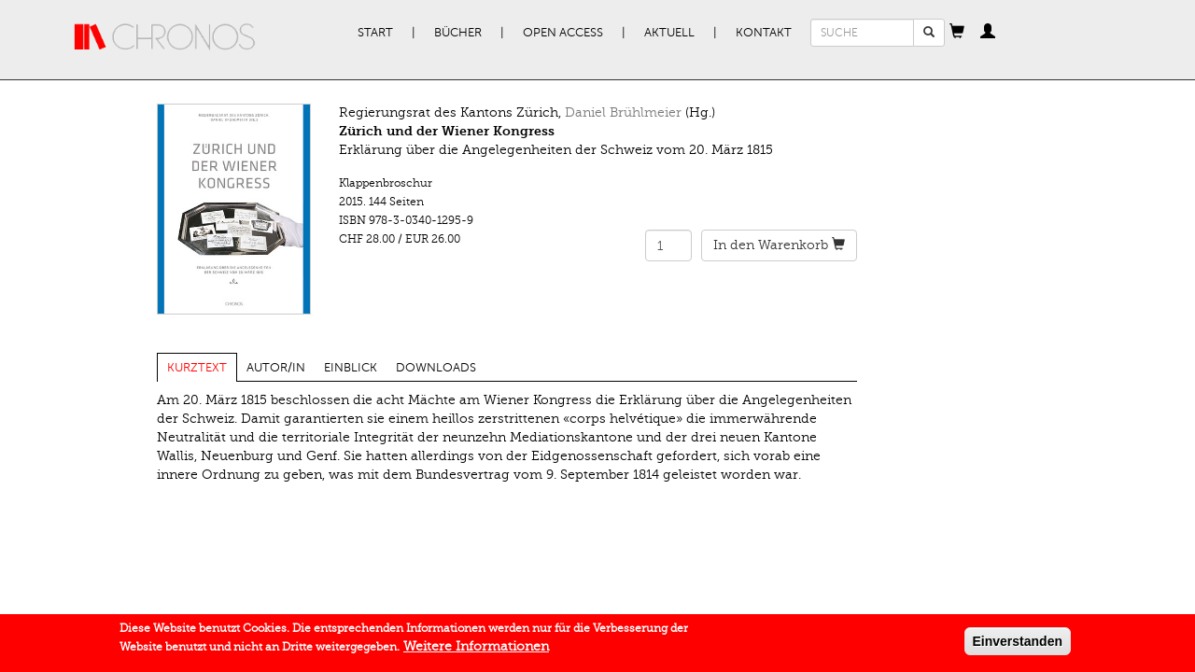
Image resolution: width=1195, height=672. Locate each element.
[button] (956, 32)
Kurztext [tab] (197, 367)
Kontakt (764, 32)
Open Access (563, 32)
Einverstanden (1017, 644)
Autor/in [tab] (275, 367)
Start (375, 32)
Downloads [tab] (436, 367)
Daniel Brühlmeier (623, 112)
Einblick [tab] (350, 367)
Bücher (458, 32)
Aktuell (669, 32)
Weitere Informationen (476, 650)
